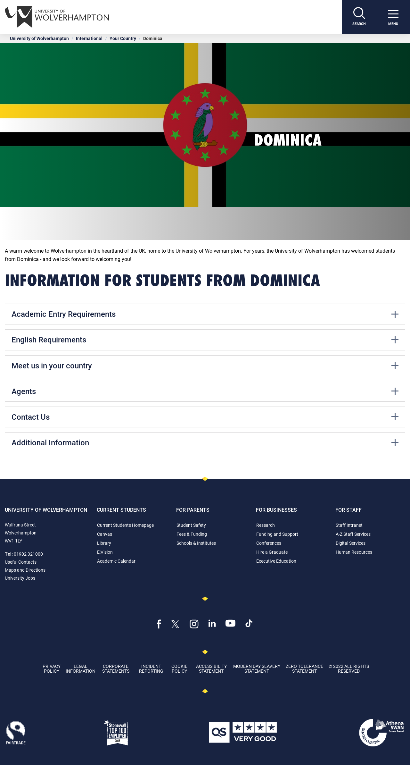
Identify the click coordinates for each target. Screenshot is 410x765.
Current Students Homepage (125, 525)
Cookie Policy (179, 668)
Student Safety (191, 525)
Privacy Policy (52, 668)
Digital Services (350, 543)
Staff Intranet (349, 525)
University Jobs (20, 578)
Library (104, 543)
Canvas (104, 534)
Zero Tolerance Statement (304, 668)
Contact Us (205, 417)
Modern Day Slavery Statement (256, 668)
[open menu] (393, 17)
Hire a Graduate (272, 552)
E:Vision (105, 552)
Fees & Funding (191, 534)
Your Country (123, 38)
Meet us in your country (205, 365)
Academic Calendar (116, 561)
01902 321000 (28, 554)
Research (265, 525)
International (89, 38)
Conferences (268, 543)
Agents (205, 391)
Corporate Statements (115, 668)
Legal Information (80, 668)
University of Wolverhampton (39, 38)
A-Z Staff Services (353, 534)
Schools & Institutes (196, 543)
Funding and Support (277, 534)
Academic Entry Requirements (205, 314)
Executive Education (276, 561)
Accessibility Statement (211, 668)
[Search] (359, 17)
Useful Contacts (21, 562)
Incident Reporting (151, 668)
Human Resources (354, 552)
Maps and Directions (25, 570)
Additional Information (205, 442)
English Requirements (205, 339)
